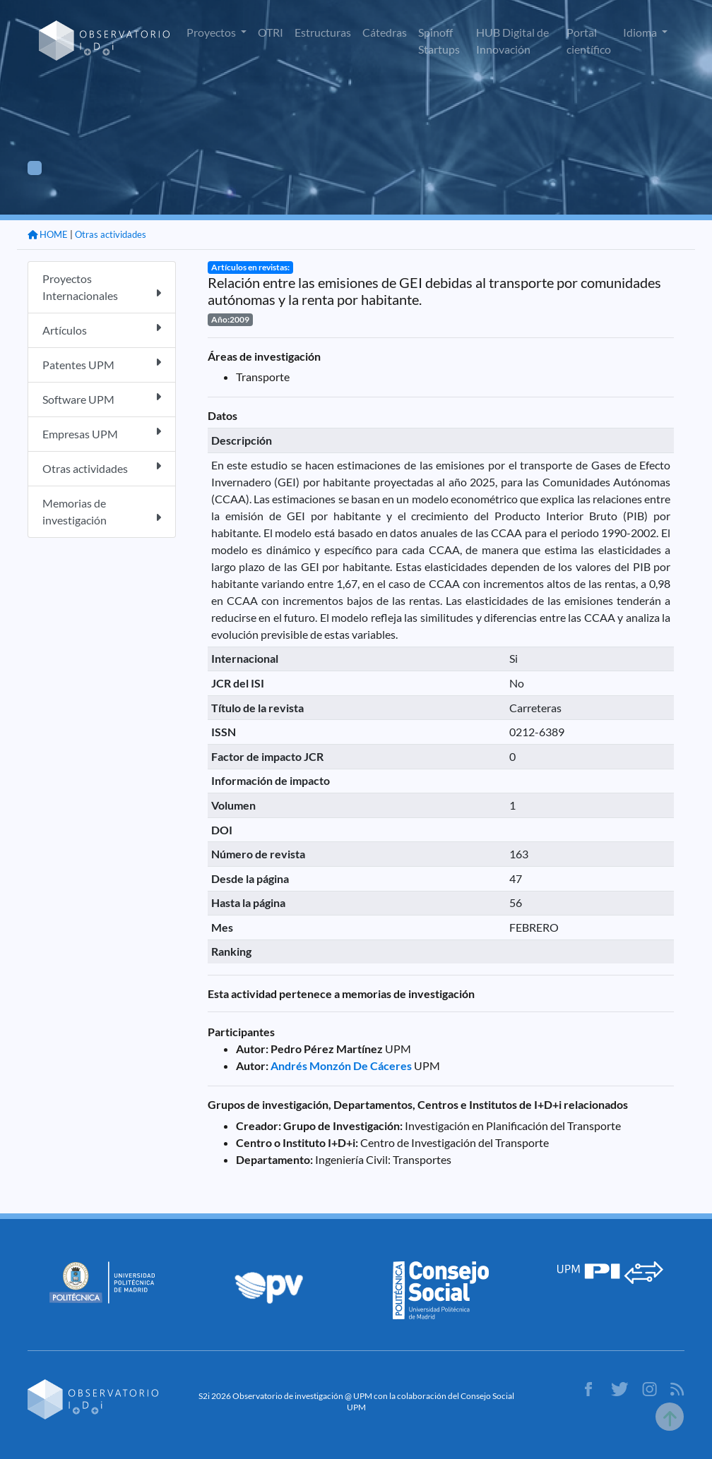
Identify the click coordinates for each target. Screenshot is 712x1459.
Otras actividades (110, 234)
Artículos (101, 329)
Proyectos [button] (212, 32)
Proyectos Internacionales (101, 287)
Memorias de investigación (101, 511)
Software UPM (101, 398)
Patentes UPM (101, 363)
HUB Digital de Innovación (512, 40)
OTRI (270, 32)
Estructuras (323, 32)
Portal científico (588, 40)
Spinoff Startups (439, 40)
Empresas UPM (101, 433)
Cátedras (384, 32)
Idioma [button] (641, 32)
